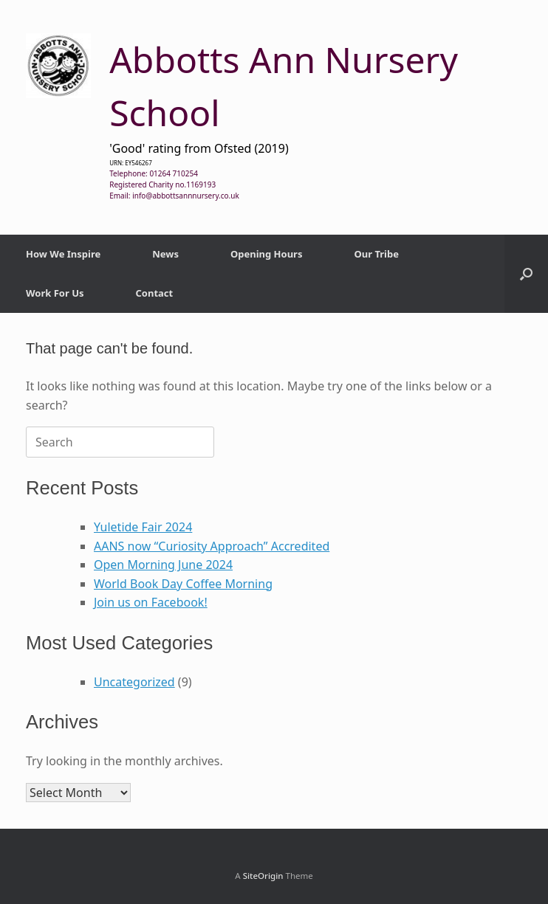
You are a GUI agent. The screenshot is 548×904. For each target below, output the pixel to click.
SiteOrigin (263, 875)
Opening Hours (266, 253)
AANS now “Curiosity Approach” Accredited (211, 546)
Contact (155, 293)
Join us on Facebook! (151, 602)
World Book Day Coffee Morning (183, 584)
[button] (526, 274)
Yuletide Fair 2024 (143, 527)
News (165, 253)
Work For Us (55, 293)
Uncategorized (134, 682)
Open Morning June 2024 (163, 564)
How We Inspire (63, 253)
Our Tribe (376, 253)
